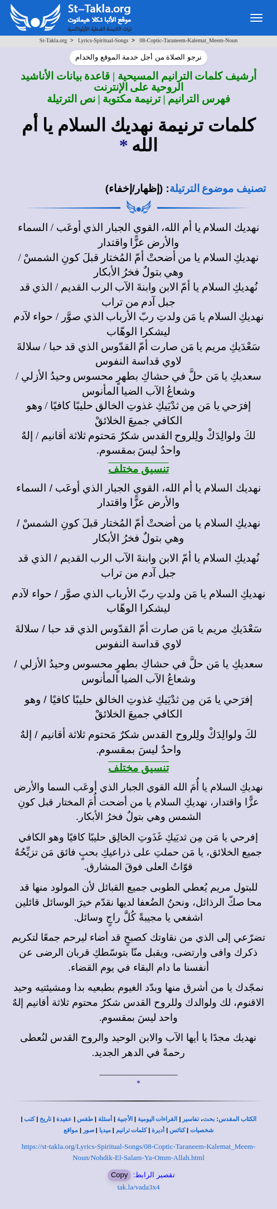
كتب (29, 1119)
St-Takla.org (53, 40)
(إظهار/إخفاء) (134, 188)
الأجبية (125, 1119)
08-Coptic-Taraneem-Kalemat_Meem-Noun (188, 40)
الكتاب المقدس (237, 1119)
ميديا (105, 1130)
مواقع (71, 1130)
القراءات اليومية (158, 1119)
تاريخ (45, 1119)
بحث (209, 1119)
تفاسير (190, 1119)
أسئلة (105, 1119)
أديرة (158, 1130)
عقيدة (64, 1119)
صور (88, 1130)
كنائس (177, 1130)
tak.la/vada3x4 (138, 1187)
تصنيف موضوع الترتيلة (217, 188)
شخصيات (201, 1130)
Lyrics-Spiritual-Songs (103, 40)
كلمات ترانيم (131, 1130)
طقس (85, 1119)
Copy (119, 1175)
